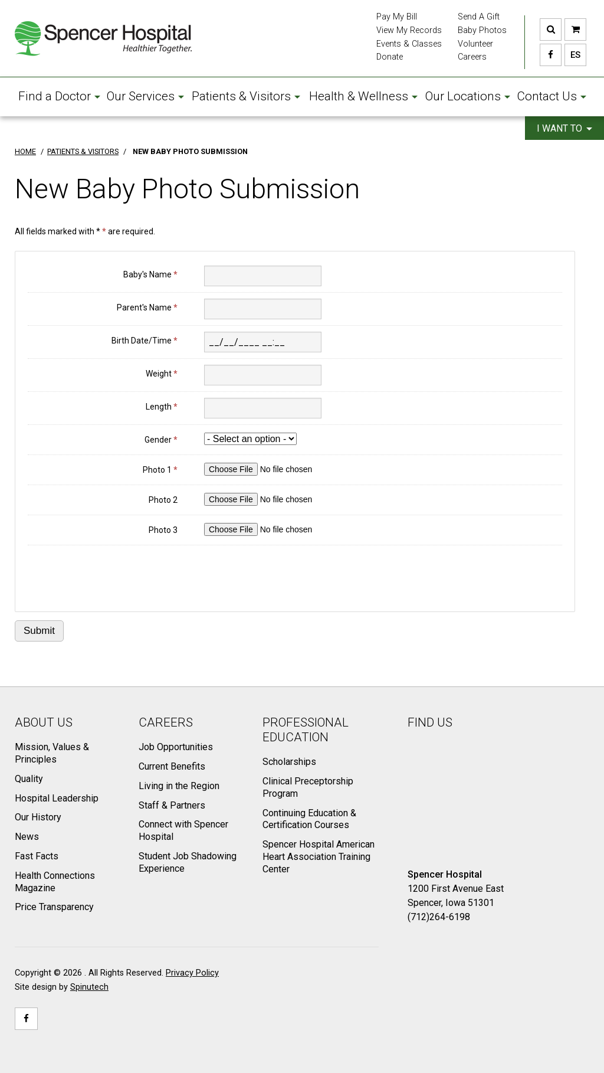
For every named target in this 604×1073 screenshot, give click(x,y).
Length (162, 406)
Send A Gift (479, 17)
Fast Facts (36, 856)
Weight (162, 373)
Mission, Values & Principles (52, 753)
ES (572, 55)
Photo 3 (163, 530)
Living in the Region (179, 785)
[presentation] (117, 574)
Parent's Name (147, 307)
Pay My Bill (396, 17)
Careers (472, 57)
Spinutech (89, 987)
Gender (161, 439)
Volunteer (475, 44)
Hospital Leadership (57, 798)
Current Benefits (172, 766)
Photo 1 (160, 470)
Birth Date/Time (144, 340)
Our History (38, 817)
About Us (44, 722)
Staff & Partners (172, 805)
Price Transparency (54, 906)
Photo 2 (163, 500)
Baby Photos (482, 30)
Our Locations (467, 96)
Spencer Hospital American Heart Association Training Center (318, 857)
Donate (389, 57)
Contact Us (551, 96)
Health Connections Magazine (55, 882)
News (27, 836)
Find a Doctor (59, 96)
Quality (29, 778)
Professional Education (305, 729)
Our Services (145, 96)
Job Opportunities (176, 747)
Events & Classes (409, 44)
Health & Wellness (363, 96)
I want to (564, 128)
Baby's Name (150, 274)
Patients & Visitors (246, 96)
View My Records (409, 30)
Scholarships (289, 761)
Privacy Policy (192, 973)
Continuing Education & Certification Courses (309, 819)
